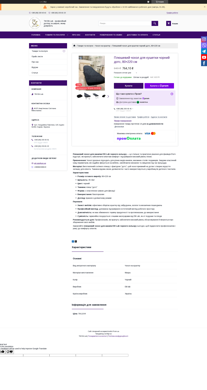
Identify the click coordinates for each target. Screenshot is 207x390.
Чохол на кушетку (102, 46)
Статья (156, 35)
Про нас (76, 35)
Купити (128, 86)
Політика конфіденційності (118, 336)
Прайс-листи (37, 56)
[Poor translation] (9, 352)
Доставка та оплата (137, 35)
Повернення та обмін (111, 35)
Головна (35, 35)
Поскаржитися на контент (97, 336)
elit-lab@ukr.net (40, 163)
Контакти (90, 35)
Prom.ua (116, 331)
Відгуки (35, 67)
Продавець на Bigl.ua (103, 334)
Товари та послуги (55, 35)
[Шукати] (155, 23)
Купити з (159, 86)
